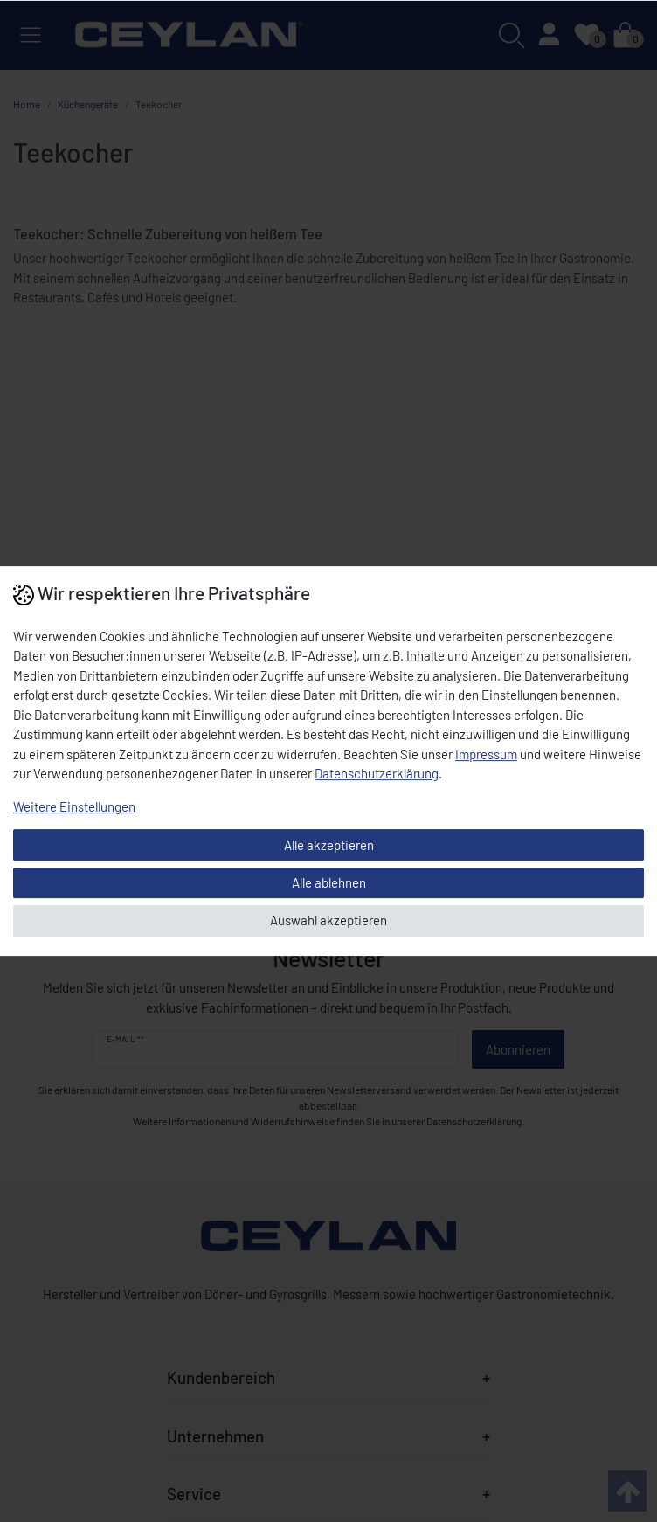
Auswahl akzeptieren (328, 920)
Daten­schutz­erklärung (377, 773)
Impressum (486, 754)
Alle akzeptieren (329, 845)
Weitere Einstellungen (74, 806)
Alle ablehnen (329, 882)
